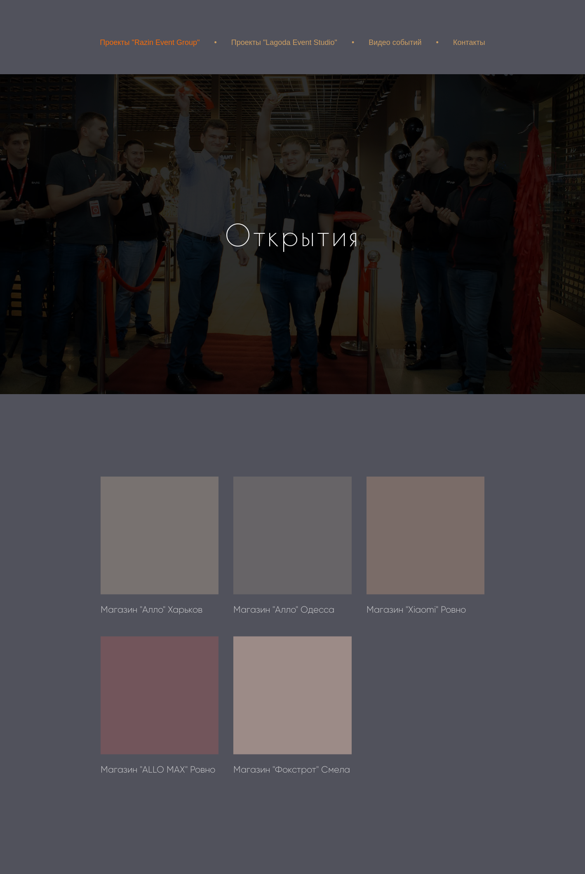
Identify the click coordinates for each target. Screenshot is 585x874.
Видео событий (395, 42)
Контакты (469, 42)
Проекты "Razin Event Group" (150, 42)
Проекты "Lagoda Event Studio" (284, 42)
